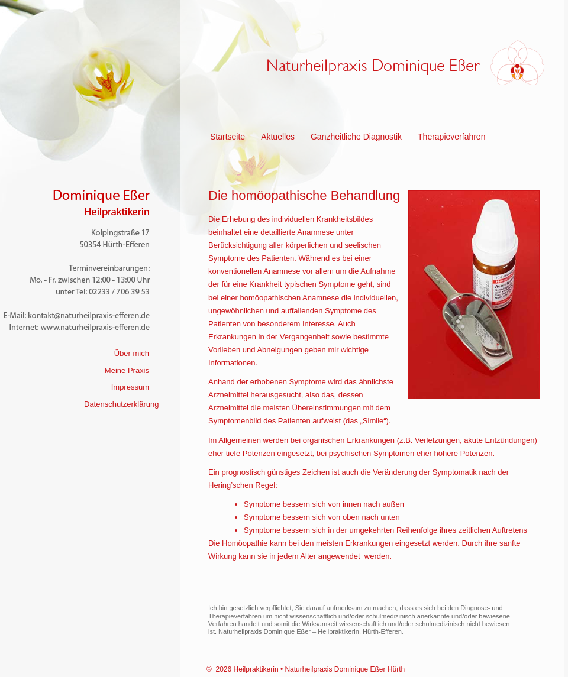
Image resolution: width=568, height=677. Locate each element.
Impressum (130, 387)
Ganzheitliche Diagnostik (356, 136)
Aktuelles (278, 136)
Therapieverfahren (451, 136)
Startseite (227, 136)
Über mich (131, 353)
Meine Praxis (127, 370)
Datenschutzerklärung (121, 404)
